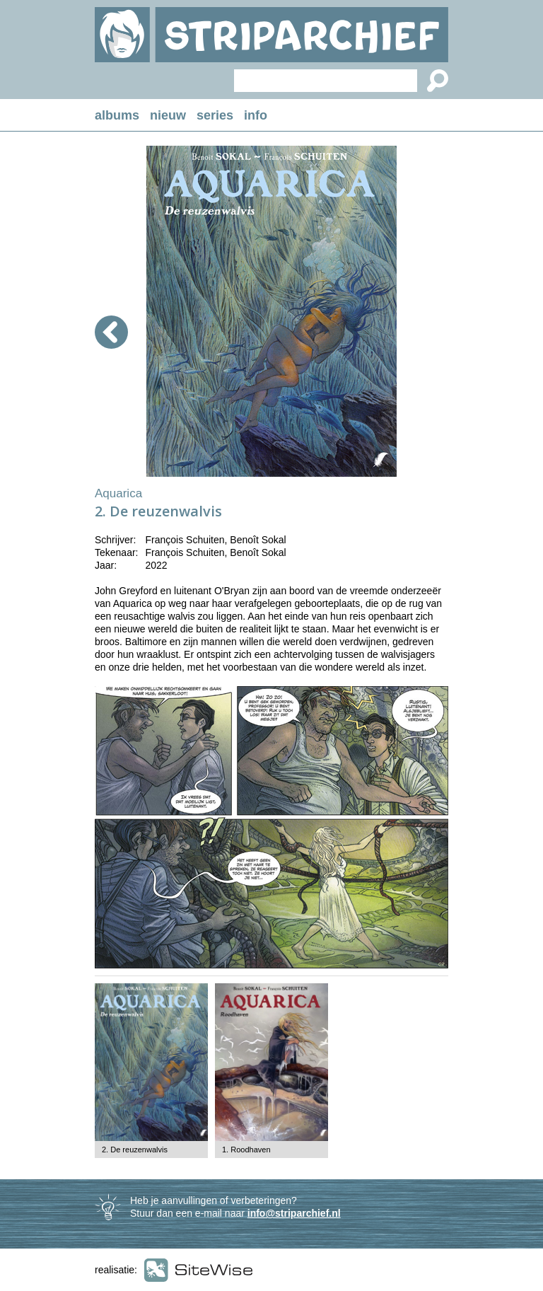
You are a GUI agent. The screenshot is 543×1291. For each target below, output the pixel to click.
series (215, 115)
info (255, 115)
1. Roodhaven (246, 1149)
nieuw (168, 115)
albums (117, 115)
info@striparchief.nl (294, 1213)
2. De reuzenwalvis (135, 1149)
